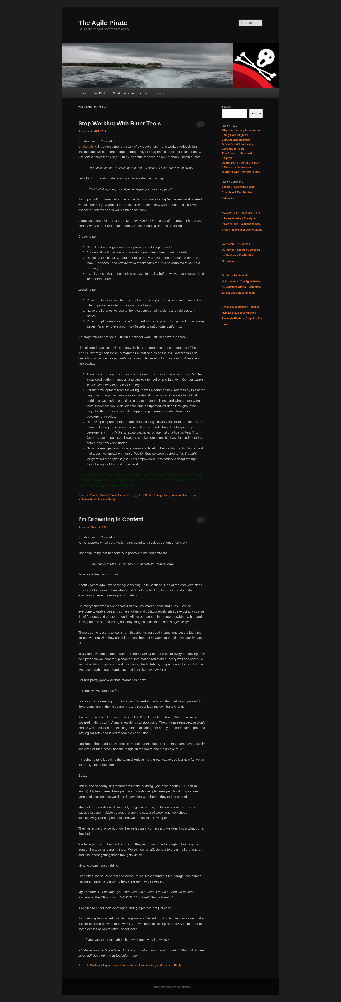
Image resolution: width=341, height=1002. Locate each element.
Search (226, 106)
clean (165, 495)
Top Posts (100, 93)
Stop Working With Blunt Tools (119, 123)
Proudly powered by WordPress (170, 986)
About (160, 93)
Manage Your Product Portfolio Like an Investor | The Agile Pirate (241, 218)
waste (149, 965)
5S (87, 353)
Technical (123, 495)
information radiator (132, 965)
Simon (226, 186)
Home (83, 93)
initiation (176, 495)
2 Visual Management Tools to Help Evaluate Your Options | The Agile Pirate (240, 312)
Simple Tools (108, 495)
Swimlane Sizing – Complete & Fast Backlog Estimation (239, 192)
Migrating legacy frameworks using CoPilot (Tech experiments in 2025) (241, 135)
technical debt (87, 499)
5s (142, 495)
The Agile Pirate (102, 22)
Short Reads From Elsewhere (131, 93)
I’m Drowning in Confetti (111, 519)
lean (185, 495)
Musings (95, 965)
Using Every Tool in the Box (240, 162)
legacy (194, 495)
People (94, 495)
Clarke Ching (87, 146)
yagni (158, 965)
